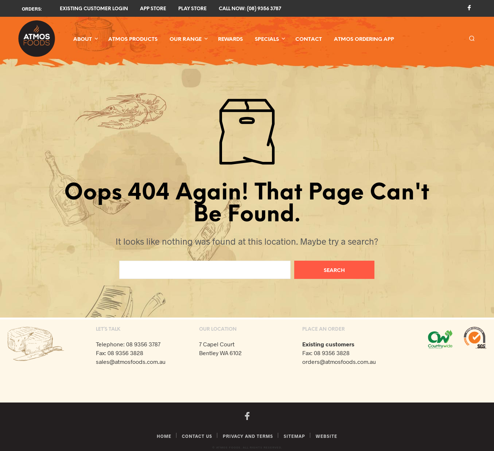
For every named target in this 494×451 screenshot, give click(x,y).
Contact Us (197, 436)
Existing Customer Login (94, 9)
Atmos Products (132, 39)
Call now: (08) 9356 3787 (250, 9)
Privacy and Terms (248, 436)
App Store (153, 9)
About (82, 39)
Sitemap (294, 436)
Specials (267, 39)
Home (164, 436)
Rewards (230, 39)
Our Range (186, 39)
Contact (308, 39)
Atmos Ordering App (364, 39)
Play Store (192, 9)
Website (326, 436)
